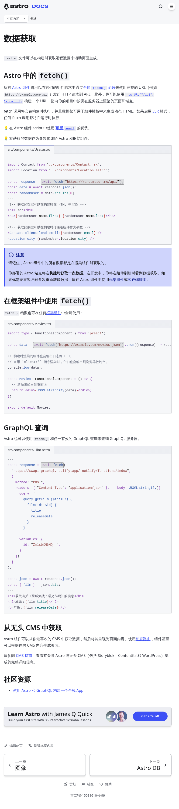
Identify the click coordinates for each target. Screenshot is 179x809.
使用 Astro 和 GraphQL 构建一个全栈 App (48, 690)
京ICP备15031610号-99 (87, 795)
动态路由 (143, 638)
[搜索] (160, 6)
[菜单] (171, 6)
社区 (88, 784)
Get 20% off (150, 716)
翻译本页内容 (41, 745)
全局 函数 (99, 87)
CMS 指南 (24, 655)
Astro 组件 (21, 87)
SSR (155, 111)
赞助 (105, 784)
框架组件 (116, 279)
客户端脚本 (137, 279)
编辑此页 (13, 745)
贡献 (70, 784)
